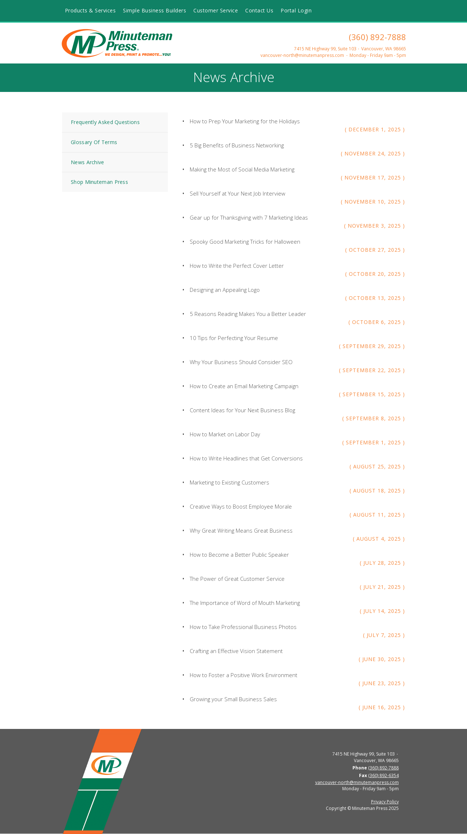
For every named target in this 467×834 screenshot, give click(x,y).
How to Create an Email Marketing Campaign (244, 386)
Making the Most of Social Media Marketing (242, 169)
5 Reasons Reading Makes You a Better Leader (248, 313)
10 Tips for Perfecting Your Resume (234, 337)
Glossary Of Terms (94, 142)
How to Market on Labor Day (225, 434)
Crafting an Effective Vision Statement (236, 651)
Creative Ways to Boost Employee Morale (241, 506)
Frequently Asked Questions (105, 122)
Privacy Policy (385, 802)
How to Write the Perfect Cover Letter (237, 265)
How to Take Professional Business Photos (243, 626)
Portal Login (296, 10)
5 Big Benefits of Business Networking (237, 145)
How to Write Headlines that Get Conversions (246, 458)
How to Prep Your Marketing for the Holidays (245, 121)
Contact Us (259, 10)
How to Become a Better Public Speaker (239, 554)
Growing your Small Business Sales (233, 699)
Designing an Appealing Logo (225, 289)
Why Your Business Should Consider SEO (241, 362)
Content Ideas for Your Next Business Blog (242, 410)
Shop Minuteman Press (99, 181)
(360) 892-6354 (383, 775)
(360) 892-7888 (377, 36)
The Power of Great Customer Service (237, 578)
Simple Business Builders (154, 10)
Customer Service (215, 10)
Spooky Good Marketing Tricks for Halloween (245, 241)
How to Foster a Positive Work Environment (243, 675)
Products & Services (90, 10)
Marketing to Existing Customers (229, 482)
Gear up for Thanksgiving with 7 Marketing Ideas (249, 217)
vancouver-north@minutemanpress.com (302, 55)
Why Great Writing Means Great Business (241, 530)
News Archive (87, 162)
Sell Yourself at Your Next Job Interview (237, 193)
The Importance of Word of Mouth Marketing (245, 602)
